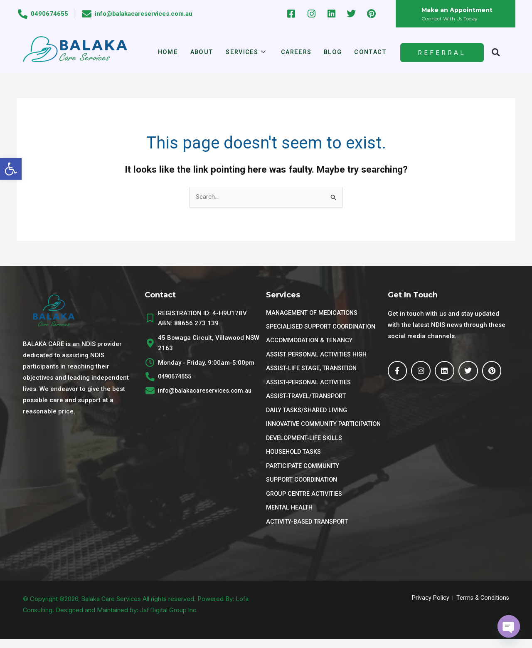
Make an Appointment (458, 10)
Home (165, 52)
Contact (372, 52)
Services (245, 52)
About (200, 52)
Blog (334, 52)
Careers (296, 52)
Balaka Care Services (112, 608)
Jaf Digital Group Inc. (170, 619)
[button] (11, 169)
